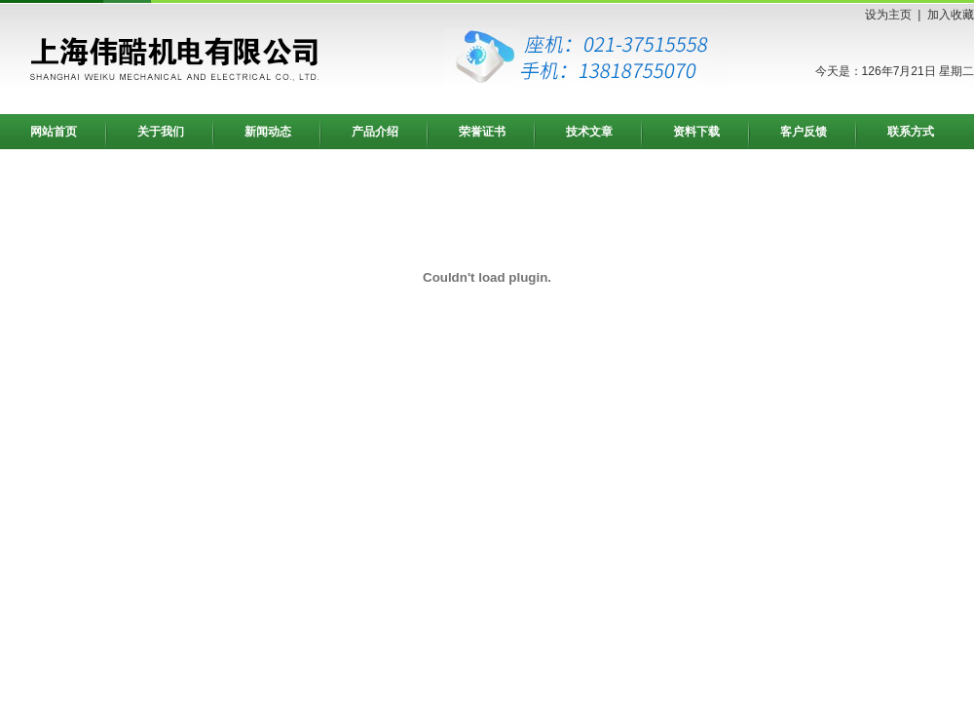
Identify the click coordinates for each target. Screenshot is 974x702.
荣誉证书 (482, 131)
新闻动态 (267, 131)
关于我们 (160, 131)
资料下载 (696, 131)
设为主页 (888, 14)
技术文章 (589, 131)
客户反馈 (803, 131)
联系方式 (910, 131)
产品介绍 (375, 131)
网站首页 (53, 131)
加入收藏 (950, 14)
